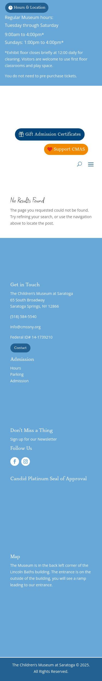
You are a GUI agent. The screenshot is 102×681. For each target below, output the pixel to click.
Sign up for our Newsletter (33, 439)
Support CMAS (69, 149)
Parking (17, 374)
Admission (19, 380)
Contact (20, 348)
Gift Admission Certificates (53, 134)
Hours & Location (29, 7)
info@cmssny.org (25, 326)
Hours (15, 368)
